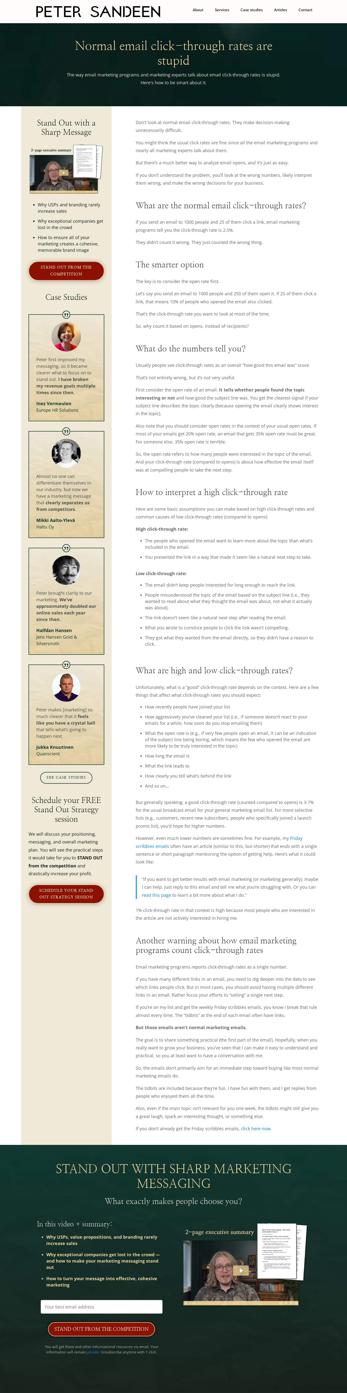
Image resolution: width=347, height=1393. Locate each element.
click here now (255, 1128)
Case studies (252, 10)
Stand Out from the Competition (101, 1329)
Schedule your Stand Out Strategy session (66, 894)
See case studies (66, 777)
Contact (305, 10)
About (198, 10)
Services (222, 10)
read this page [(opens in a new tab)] (156, 895)
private (93, 1352)
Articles (280, 10)
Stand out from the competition (66, 270)
